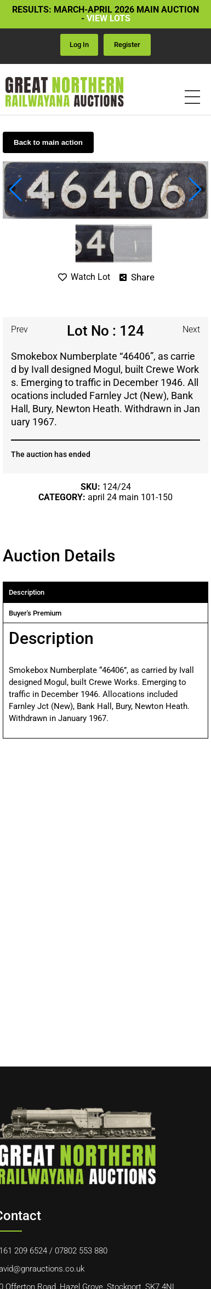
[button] (15, 190)
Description (26, 592)
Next (191, 329)
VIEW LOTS (108, 18)
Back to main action (48, 142)
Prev (19, 329)
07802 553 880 (81, 1251)
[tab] (105, 592)
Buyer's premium (35, 613)
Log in (79, 44)
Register (127, 44)
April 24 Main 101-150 (130, 497)
